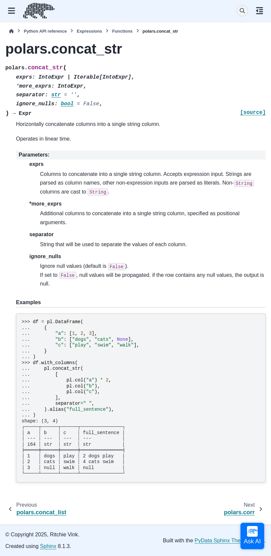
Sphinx (48, 546)
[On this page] (259, 10)
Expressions (89, 31)
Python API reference (45, 31)
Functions (122, 31)
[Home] (11, 31)
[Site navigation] (11, 10)
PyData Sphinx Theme (221, 540)
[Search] (242, 10)
